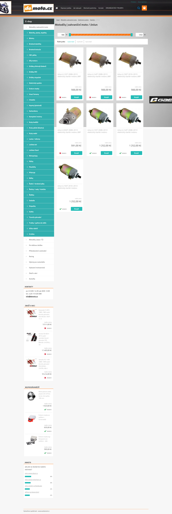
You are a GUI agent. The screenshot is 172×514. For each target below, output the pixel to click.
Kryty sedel (33, 133)
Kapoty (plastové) (35, 105)
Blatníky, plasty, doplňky (38, 32)
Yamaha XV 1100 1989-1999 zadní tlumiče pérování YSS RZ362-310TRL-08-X (44, 363)
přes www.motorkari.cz (33, 479)
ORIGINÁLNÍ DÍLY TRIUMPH (114, 8)
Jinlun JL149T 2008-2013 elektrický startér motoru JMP (99, 75)
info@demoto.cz (32, 296)
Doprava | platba (66, 8)
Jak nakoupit (77, 8)
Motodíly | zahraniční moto (38, 27)
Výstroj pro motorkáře (37, 262)
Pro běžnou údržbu (35, 245)
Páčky (31, 161)
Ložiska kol (33, 144)
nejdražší (80, 41)
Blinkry (31, 38)
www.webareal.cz (43, 511)
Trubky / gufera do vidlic (37, 223)
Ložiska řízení (34, 150)
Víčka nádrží (33, 228)
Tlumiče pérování (35, 217)
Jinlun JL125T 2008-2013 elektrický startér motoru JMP (69, 75)
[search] (138, 8)
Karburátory (33, 111)
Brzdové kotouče (35, 49)
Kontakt (101, 8)
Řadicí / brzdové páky (36, 183)
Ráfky (31, 178)
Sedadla (32, 200)
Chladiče (32, 100)
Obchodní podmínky (89, 8)
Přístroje (32, 172)
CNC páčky (33, 55)
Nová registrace (142, 2)
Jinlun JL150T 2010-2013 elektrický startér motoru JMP (129, 75)
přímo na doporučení (32, 492)
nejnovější (88, 41)
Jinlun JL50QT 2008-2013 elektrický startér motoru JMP (69, 131)
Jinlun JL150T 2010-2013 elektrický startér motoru (68, 187)
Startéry (92, 20)
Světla (31, 211)
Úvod (57, 20)
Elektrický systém (35, 83)
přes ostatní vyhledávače (33, 486)
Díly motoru (33, 60)
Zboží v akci (33, 273)
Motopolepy (33, 156)
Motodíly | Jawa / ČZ (36, 239)
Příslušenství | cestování (37, 251)
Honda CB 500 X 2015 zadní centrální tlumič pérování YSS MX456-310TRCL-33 (44, 339)
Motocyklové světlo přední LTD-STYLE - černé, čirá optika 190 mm (45, 395)
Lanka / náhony (34, 139)
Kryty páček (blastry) (36, 128)
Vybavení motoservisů (37, 267)
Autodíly (32, 279)
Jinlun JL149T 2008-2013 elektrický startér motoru (127, 131)
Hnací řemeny (34, 94)
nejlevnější (70, 41)
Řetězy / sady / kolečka (37, 189)
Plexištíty (32, 167)
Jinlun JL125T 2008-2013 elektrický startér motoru (98, 131)
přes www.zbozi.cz (31, 473)
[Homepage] (56, 8)
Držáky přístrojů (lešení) (37, 66)
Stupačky (32, 206)
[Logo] (38, 8)
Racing (31, 256)
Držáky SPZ (33, 72)
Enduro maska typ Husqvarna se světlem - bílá (44, 439)
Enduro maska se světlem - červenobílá (44, 417)
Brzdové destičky (35, 44)
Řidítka (31, 195)
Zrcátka (31, 234)
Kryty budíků (33, 122)
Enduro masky (34, 88)
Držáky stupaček (35, 77)
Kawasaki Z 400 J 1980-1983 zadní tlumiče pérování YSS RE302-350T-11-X (44, 314)
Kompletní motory (35, 116)
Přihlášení (133, 2)
